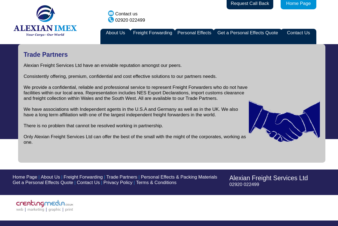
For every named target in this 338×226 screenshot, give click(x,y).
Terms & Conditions (156, 182)
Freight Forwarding (152, 32)
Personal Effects (194, 32)
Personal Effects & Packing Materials (179, 177)
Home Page (298, 3)
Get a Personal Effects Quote (248, 32)
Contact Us (298, 32)
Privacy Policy (118, 182)
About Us (115, 32)
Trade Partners (121, 177)
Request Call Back (250, 3)
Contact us (126, 13)
